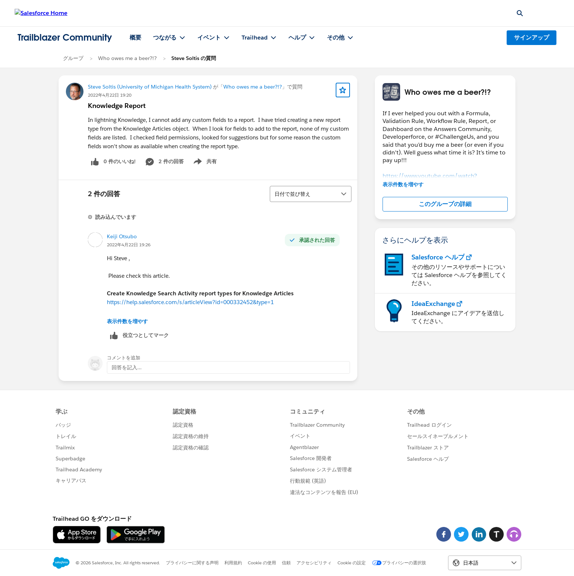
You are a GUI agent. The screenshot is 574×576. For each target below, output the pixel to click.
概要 (135, 37)
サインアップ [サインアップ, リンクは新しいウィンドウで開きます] (531, 37)
